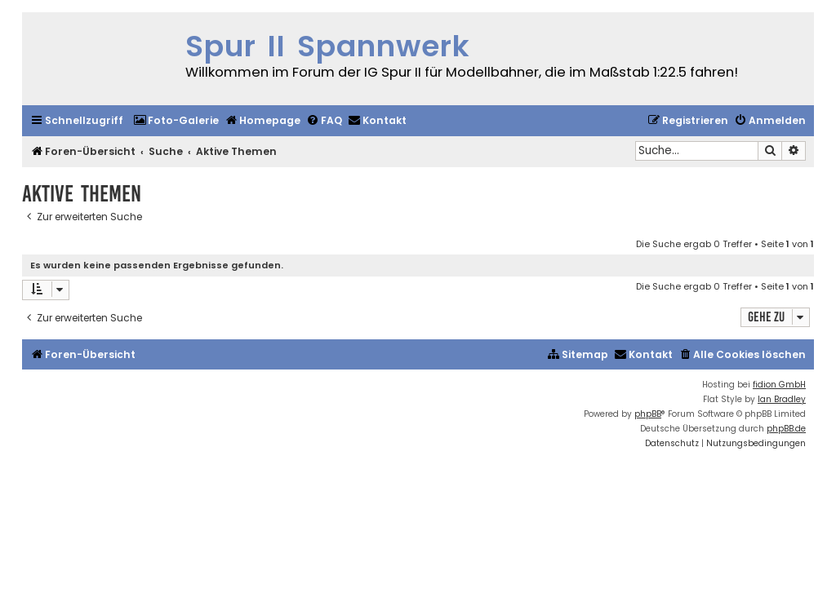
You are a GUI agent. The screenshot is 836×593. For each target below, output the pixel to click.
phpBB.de (786, 429)
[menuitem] (176, 121)
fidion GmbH (779, 384)
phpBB (647, 414)
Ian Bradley (782, 399)
